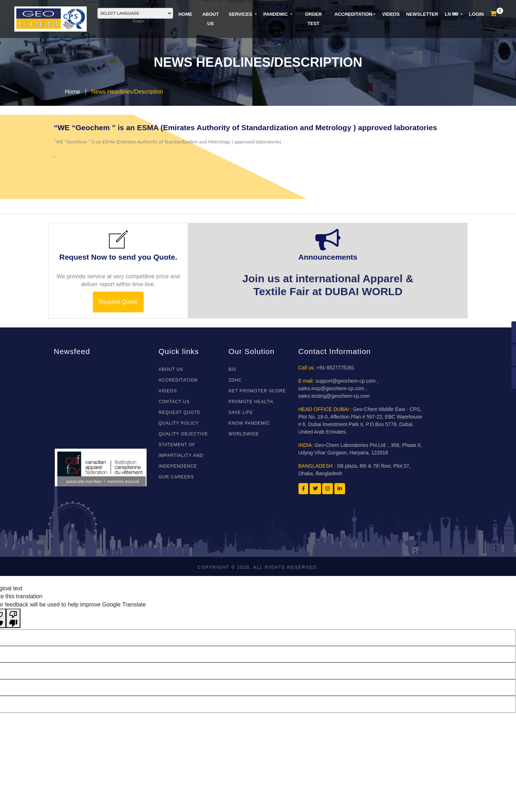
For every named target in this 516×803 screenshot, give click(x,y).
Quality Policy (179, 423)
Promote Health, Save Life (252, 407)
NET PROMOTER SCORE (257, 390)
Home (72, 92)
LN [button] (452, 14)
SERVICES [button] (241, 14)
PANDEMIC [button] (276, 14)
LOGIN (476, 14)
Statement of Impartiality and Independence (181, 455)
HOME (185, 14)
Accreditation (353, 14)
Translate (148, 21)
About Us (171, 369)
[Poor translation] (13, 618)
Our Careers (176, 477)
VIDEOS (391, 14)
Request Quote (118, 302)
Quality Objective (183, 433)
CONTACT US (174, 401)
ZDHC (235, 380)
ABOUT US (210, 18)
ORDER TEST (313, 18)
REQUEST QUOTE (180, 412)
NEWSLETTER (422, 14)
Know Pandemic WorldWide (249, 428)
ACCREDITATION (178, 380)
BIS (232, 369)
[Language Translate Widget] (135, 13)
